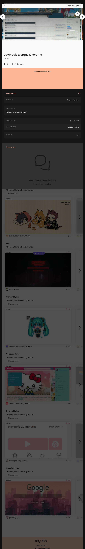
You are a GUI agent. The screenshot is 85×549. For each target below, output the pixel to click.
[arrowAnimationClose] (3, 17)
